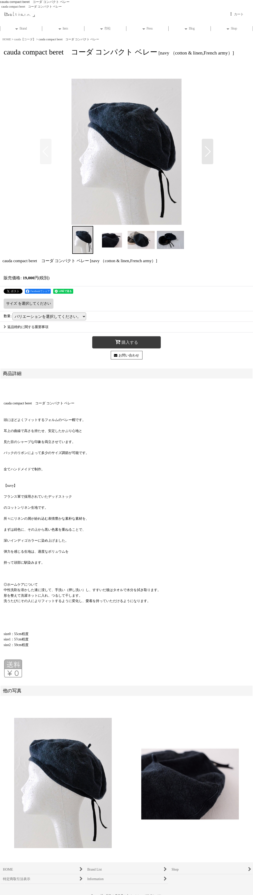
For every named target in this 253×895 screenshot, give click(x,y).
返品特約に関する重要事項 (26, 327)
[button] (45, 151)
